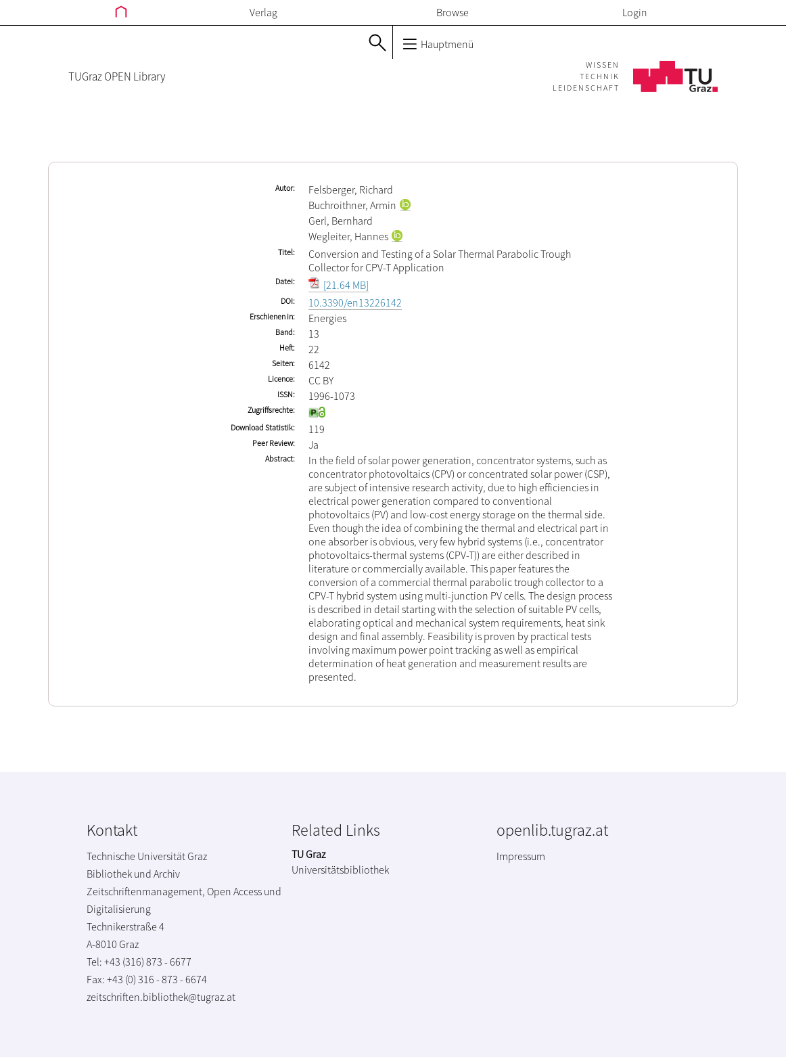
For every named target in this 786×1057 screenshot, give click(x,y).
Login (634, 12)
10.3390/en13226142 (355, 302)
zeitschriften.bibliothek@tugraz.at (161, 997)
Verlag (263, 12)
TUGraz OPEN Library (116, 76)
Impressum (520, 856)
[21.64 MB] (338, 285)
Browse (452, 12)
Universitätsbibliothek (340, 869)
